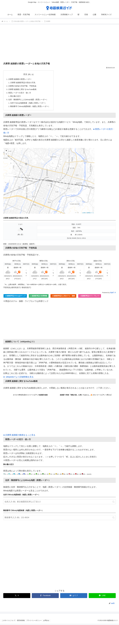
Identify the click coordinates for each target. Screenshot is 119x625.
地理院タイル (90, 214)
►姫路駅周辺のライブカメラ (90, 297)
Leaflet (84, 214)
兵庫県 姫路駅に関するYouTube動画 (22, 90)
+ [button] (6, 152)
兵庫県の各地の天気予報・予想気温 (22, 86)
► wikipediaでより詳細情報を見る (18, 378)
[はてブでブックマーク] (73, 596)
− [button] (6, 155)
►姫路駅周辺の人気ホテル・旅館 (63, 297)
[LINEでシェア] (102, 596)
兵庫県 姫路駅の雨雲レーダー (20, 79)
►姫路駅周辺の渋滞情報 (38, 297)
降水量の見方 (15, 97)
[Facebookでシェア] (45, 596)
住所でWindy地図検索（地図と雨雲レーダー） (28, 104)
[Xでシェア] (16, 596)
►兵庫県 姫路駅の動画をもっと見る (19, 436)
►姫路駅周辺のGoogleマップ (15, 297)
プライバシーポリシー (35, 622)
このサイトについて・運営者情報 (13, 622)
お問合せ (48, 622)
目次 (26, 74)
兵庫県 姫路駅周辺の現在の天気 (23, 83)
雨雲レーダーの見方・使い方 (19, 93)
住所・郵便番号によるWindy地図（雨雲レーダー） (28, 100)
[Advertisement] (59, 44)
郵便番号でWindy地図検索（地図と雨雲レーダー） (30, 108)
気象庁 (113, 294)
